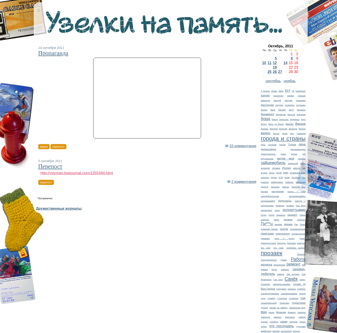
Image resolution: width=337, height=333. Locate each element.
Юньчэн (296, 331)
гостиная (272, 145)
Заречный (293, 163)
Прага (302, 238)
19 (275, 67)
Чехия (302, 321)
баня (272, 110)
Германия (301, 133)
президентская (268, 243)
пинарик (278, 224)
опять (277, 210)
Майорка (289, 182)
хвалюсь (278, 317)
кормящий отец (298, 173)
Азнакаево (300, 100)
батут (291, 110)
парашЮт (292, 215)
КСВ (281, 177)
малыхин (275, 187)
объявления (266, 210)
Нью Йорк (300, 206)
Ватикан (264, 129)
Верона (302, 129)
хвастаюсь (290, 317)
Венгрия (274, 129)
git (293, 91)
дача (302, 144)
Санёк (291, 278)
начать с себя (296, 192)
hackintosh (301, 91)
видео (265, 133)
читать (264, 326)
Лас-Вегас (296, 177)
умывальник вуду (297, 308)
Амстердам (267, 105)
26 (275, 72)
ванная (289, 124)
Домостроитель (268, 154)
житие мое (285, 158)
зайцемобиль (273, 163)
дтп (303, 154)
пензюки (288, 219)
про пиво (278, 248)
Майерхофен (277, 182)
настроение (278, 191)
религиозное (279, 265)
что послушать (281, 326)
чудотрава (300, 326)
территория (298, 303)
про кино (265, 248)
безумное (301, 110)
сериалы (292, 289)
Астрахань (301, 105)
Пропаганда (53, 53)
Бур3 (303, 119)
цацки (283, 321)
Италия (286, 168)
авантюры (265, 100)
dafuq (281, 91)
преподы (281, 243)
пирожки (288, 224)
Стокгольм (282, 298)
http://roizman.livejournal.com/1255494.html (76, 173)
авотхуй (277, 100)
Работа (298, 259)
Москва (264, 192)
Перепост (50, 166)
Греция (282, 145)
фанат (272, 312)
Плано (302, 224)
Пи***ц (267, 224)
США (302, 298)
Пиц (296, 224)
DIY (287, 90)
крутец (274, 177)
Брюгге (275, 119)
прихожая (291, 243)
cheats (274, 91)
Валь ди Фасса (276, 124)
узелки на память (278, 307)
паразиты (280, 215)
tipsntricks (278, 95)
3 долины (265, 91)
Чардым (293, 321)
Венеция (283, 129)
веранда (293, 129)
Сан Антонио (292, 274)
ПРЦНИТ (301, 254)
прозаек (271, 253)
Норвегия (280, 206)
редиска (266, 264)
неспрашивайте (268, 201)
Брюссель (284, 119)
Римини (264, 269)
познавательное (297, 229)
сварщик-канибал (281, 284)
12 (275, 63)
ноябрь (290, 81)
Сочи (263, 298)
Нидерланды (284, 201)
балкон (264, 110)
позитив (284, 229)
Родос (274, 269)
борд (265, 118)
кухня (287, 177)
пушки (283, 260)
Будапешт (295, 119)
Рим (303, 265)
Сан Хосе (278, 280)
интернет (265, 168)
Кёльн (272, 173)
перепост (301, 220)
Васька (300, 124)
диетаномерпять (297, 149)
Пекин (276, 220)
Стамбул (271, 298)
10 (264, 63)
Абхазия (302, 96)
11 (269, 63)
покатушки (267, 233)
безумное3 (267, 114)
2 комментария (243, 182)
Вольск (276, 133)
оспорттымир (294, 210)
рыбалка (285, 269)
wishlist (290, 96)
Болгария (301, 114)
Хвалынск (265, 317)
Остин (263, 215)
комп (285, 173)
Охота (271, 215)
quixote (265, 95)
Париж (302, 215)
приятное (301, 243)
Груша (292, 144)
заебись (301, 159)
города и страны (283, 138)
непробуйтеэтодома (270, 196)
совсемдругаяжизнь (270, 294)
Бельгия (291, 114)
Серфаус (301, 289)
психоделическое (268, 260)
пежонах (265, 219)
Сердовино (281, 289)
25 (269, 72)
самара (280, 274)
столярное (293, 298)
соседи (302, 294)
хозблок (302, 317)
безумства (281, 114)
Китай (279, 173)
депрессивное (268, 149)
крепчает (265, 177)
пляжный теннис (269, 229)
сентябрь (273, 81)
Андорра (279, 105)
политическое (283, 233)
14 (286, 63)
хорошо (264, 322)
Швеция (276, 331)
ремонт (293, 264)
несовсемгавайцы (297, 196)
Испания (276, 168)
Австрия (288, 100)
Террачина (284, 303)
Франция (281, 312)
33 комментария (242, 146)
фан (264, 312)
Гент (292, 133)
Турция (264, 307)
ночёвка (290, 206)
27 (280, 72)
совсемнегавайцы (289, 294)
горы (263, 144)
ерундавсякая (267, 159)
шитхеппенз (286, 331)
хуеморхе (274, 322)
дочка (283, 154)
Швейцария (266, 331)
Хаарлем (301, 312)
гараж (284, 133)
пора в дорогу (285, 238)
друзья (294, 154)
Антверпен (290, 105)
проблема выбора (295, 248)
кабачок (296, 168)
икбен (302, 163)
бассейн (282, 110)
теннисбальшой (269, 303)
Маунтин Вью (298, 187)
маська (285, 187)
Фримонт (292, 312)
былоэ (264, 124)
